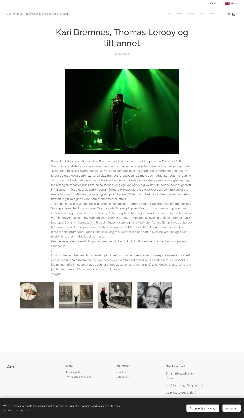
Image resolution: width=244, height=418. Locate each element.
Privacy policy (74, 372)
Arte (11, 366)
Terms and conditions (78, 376)
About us (121, 372)
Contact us (122, 376)
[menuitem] (193, 14)
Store (69, 365)
